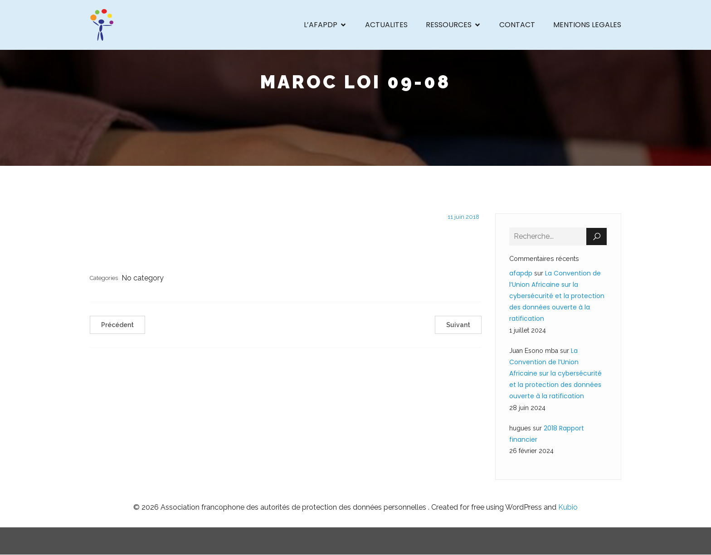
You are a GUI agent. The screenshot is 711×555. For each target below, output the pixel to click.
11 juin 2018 (463, 216)
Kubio (568, 507)
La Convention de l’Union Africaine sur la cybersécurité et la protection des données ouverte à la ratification (556, 296)
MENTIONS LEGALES (587, 24)
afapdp (520, 273)
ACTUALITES (386, 24)
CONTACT (517, 24)
